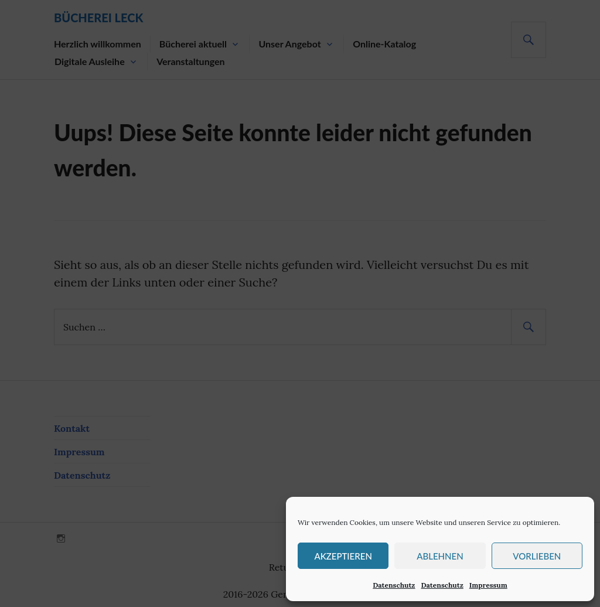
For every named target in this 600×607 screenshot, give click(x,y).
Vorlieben (537, 556)
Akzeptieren (342, 556)
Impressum (488, 585)
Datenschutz (394, 585)
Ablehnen (440, 556)
